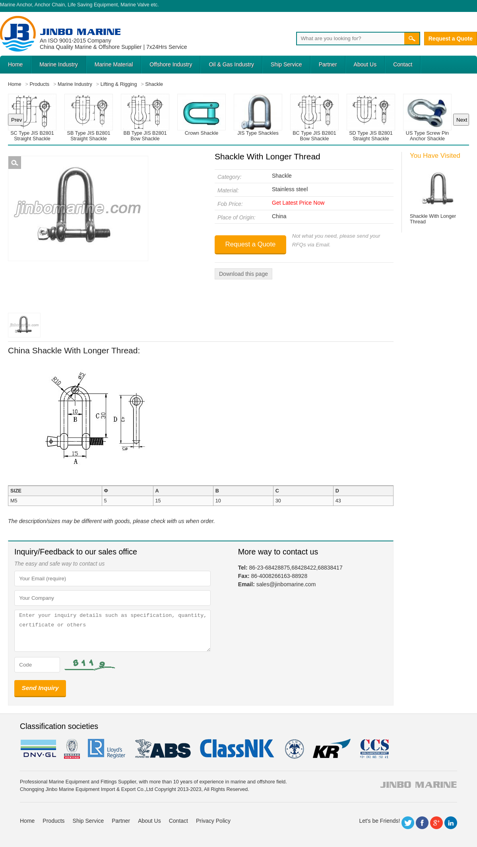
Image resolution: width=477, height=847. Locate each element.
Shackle (282, 176)
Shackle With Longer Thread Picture (14, 162)
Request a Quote (451, 38)
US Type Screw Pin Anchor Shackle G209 (427, 138)
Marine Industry (58, 64)
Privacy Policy (213, 821)
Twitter (407, 822)
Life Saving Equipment (93, 5)
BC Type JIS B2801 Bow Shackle (314, 135)
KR (331, 749)
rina (293, 749)
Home (15, 64)
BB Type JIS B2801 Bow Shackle (145, 135)
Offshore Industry (170, 64)
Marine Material (114, 64)
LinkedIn (450, 822)
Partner (328, 64)
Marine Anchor (16, 5)
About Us (365, 64)
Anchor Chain (50, 5)
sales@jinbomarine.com (286, 584)
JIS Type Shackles (257, 133)
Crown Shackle (202, 133)
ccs (374, 749)
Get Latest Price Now (298, 203)
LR (107, 749)
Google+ (436, 822)
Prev (16, 120)
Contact (402, 64)
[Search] (350, 38)
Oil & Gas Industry (231, 64)
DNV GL (38, 749)
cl (237, 749)
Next (461, 120)
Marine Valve (134, 5)
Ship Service (286, 64)
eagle (163, 749)
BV (72, 749)
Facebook (422, 822)
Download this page (243, 274)
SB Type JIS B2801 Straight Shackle (89, 135)
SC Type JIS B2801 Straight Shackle (32, 135)
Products (53, 821)
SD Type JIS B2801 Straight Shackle (371, 135)
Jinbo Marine (80, 31)
